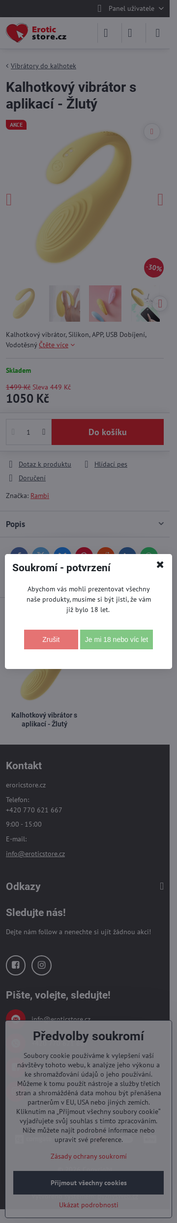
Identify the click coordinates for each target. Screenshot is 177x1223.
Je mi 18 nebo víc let (116, 639)
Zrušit (50, 639)
